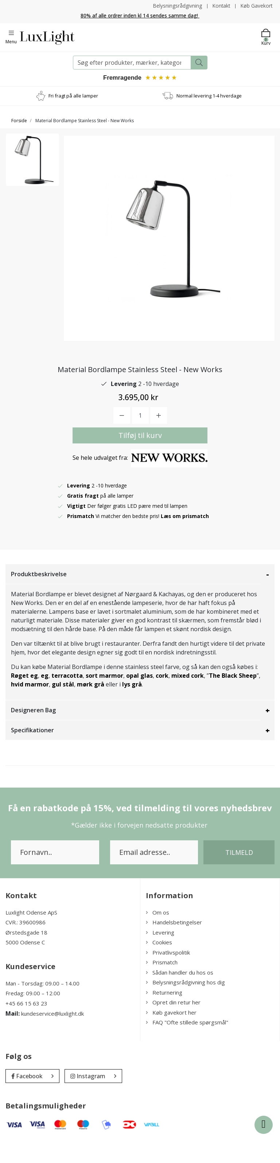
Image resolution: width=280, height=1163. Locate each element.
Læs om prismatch (185, 538)
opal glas (139, 698)
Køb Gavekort (256, 5)
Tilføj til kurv (140, 457)
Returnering (164, 1014)
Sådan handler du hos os (179, 994)
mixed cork (187, 698)
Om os (157, 934)
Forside (19, 121)
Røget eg (24, 698)
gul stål (63, 706)
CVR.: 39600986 (25, 944)
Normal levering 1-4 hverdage (209, 96)
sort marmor (104, 698)
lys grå (132, 706)
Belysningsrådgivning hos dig (185, 1004)
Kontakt (220, 5)
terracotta (67, 698)
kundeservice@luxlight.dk (52, 1035)
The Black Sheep (233, 698)
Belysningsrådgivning (175, 5)
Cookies (159, 964)
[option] (32, 162)
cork (162, 698)
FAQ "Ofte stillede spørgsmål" (187, 1044)
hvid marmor (30, 706)
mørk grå (90, 706)
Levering (160, 954)
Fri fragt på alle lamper (73, 96)
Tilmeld (239, 874)
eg (44, 698)
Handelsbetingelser (174, 944)
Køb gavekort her (171, 1034)
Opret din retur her (173, 1024)
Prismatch (162, 984)
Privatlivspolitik (168, 974)
